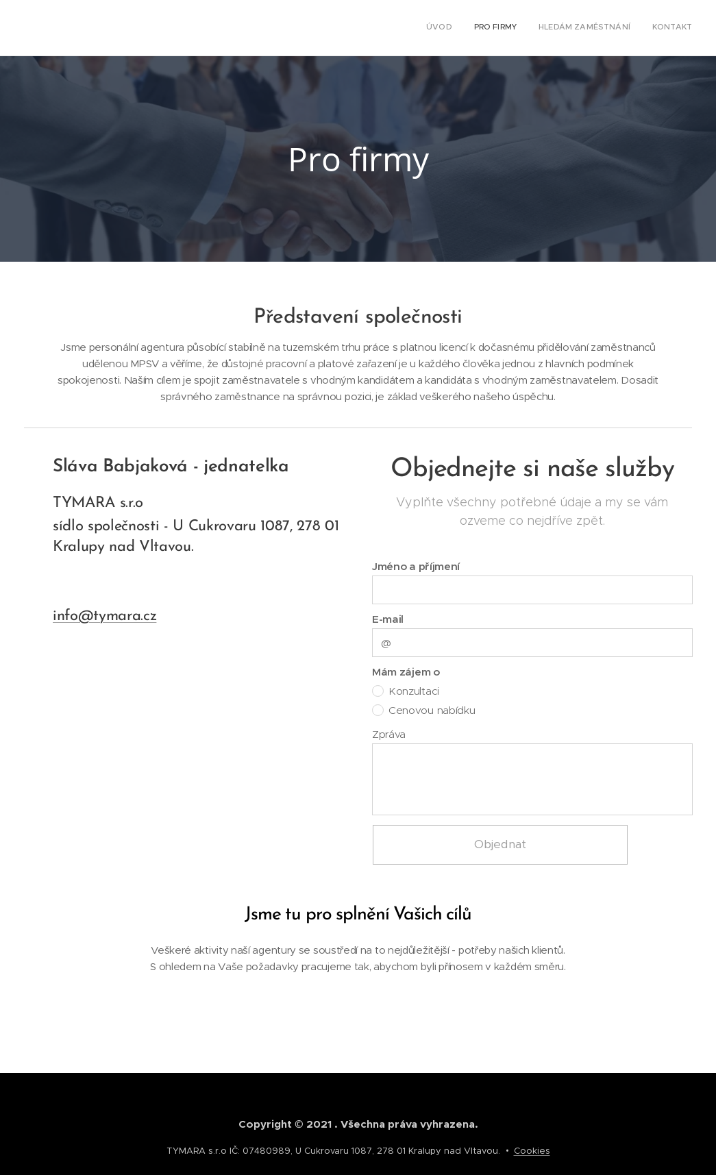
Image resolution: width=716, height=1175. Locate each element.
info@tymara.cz (104, 615)
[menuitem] (630, 28)
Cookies (532, 1151)
